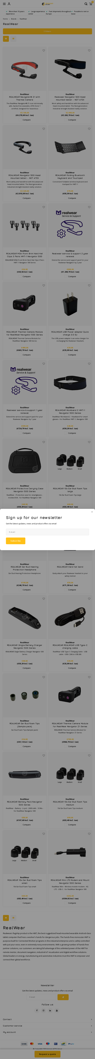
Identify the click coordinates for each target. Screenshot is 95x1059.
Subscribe (16, 540)
